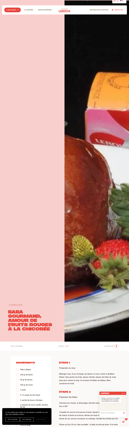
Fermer (123, 393)
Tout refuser (26, 419)
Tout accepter (12, 419)
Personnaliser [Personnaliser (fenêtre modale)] (41, 419)
